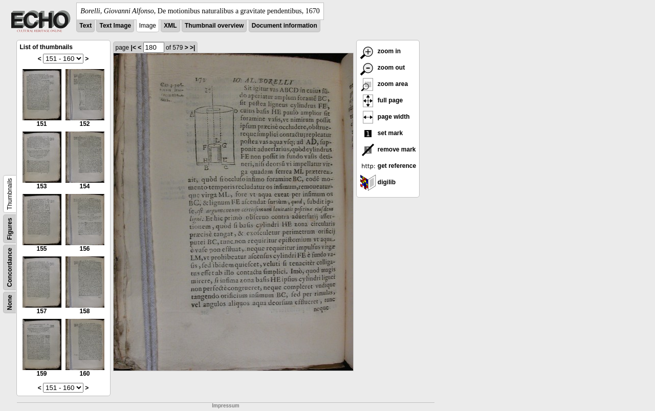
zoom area (384, 84)
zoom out (382, 67)
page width (385, 116)
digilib (378, 182)
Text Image (115, 25)
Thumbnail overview (214, 25)
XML (170, 25)
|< (133, 47)
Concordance (9, 267)
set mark (381, 133)
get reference (388, 165)
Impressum (225, 405)
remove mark (388, 149)
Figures (9, 229)
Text (85, 25)
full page (381, 100)
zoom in (380, 51)
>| (192, 47)
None (9, 302)
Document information (284, 25)
